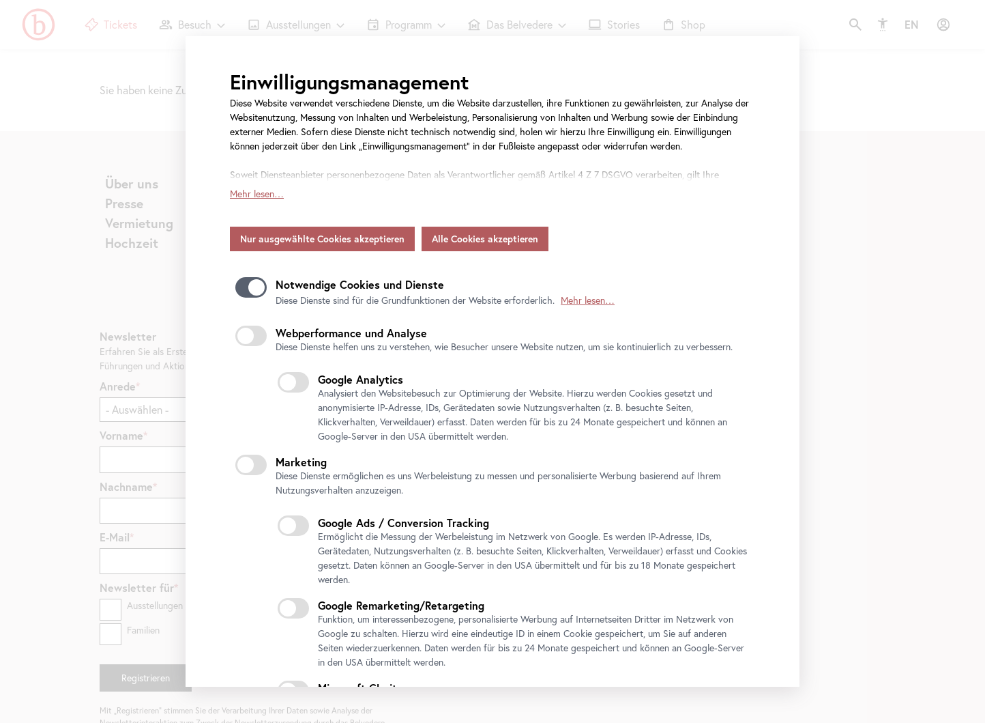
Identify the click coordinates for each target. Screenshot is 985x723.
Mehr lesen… (257, 170)
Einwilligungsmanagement (349, 81)
